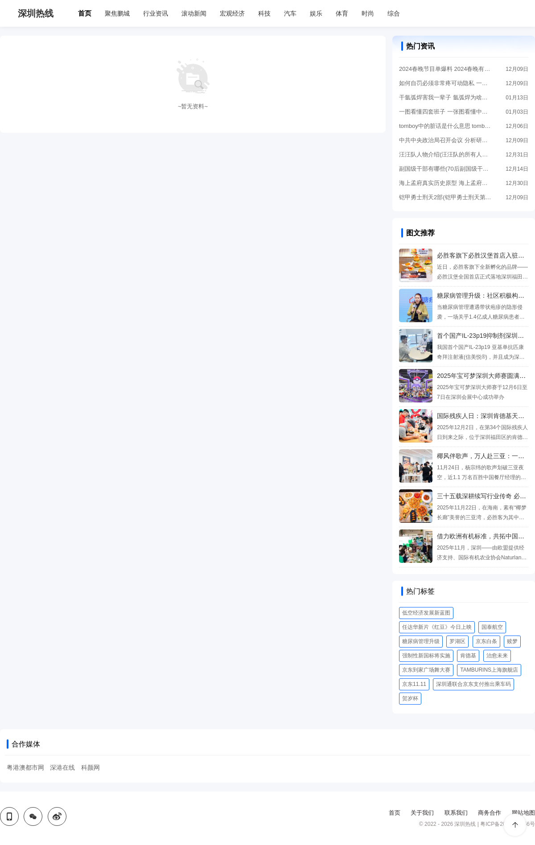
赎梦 (512, 641)
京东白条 (486, 641)
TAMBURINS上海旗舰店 (489, 670)
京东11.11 (414, 684)
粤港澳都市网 (25, 767)
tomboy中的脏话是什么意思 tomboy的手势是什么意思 (446, 126)
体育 (342, 13)
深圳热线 (36, 13)
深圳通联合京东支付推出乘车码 (473, 684)
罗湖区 (457, 641)
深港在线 (62, 767)
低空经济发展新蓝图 (426, 613)
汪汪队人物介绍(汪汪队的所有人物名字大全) (446, 154)
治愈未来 (497, 655)
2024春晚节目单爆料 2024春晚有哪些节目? (446, 69)
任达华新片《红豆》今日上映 (437, 627)
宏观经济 (232, 13)
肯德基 (468, 655)
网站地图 (523, 812)
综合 (393, 13)
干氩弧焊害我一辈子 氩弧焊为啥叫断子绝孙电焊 (446, 97)
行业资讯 (155, 13)
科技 (264, 13)
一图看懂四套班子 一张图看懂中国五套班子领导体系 (446, 111)
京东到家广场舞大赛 (426, 670)
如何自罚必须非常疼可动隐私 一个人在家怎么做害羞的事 (446, 83)
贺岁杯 (410, 698)
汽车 (290, 13)
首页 (84, 13)
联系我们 (456, 812)
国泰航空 (492, 627)
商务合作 (489, 812)
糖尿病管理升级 (421, 641)
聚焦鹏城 (117, 13)
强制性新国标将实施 (426, 655)
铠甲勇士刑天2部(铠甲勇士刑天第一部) (446, 197)
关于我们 (422, 812)
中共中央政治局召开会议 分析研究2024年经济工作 (446, 140)
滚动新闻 (193, 13)
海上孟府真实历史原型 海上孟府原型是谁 (446, 183)
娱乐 (316, 13)
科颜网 (90, 767)
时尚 (368, 13)
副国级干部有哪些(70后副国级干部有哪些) (446, 168)
